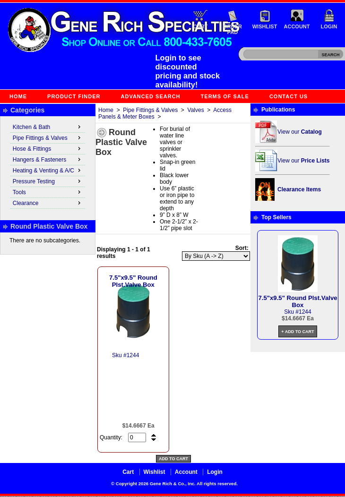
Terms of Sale (225, 96)
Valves (196, 110)
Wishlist (264, 26)
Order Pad (232, 29)
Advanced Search (151, 96)
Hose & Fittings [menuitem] (48, 148)
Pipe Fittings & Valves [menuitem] (48, 137)
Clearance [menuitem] (48, 202)
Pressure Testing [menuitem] (48, 181)
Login (329, 26)
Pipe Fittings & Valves (150, 110)
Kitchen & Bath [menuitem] (48, 126)
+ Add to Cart (297, 331)
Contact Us (288, 96)
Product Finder (73, 96)
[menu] (47, 165)
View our (299, 132)
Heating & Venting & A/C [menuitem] (48, 170)
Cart (200, 26)
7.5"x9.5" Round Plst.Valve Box (133, 281)
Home (18, 96)
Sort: (242, 248)
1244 (133, 355)
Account (297, 26)
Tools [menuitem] (48, 192)
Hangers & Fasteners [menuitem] (48, 159)
